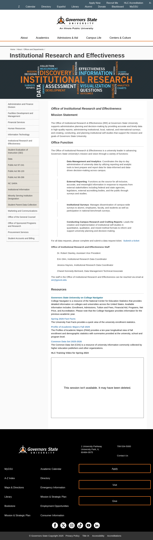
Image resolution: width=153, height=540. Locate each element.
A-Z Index (9, 478)
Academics (42, 37)
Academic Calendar (50, 469)
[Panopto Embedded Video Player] (97, 388)
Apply (115, 469)
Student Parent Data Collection (22, 205)
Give (114, 501)
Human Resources (16, 128)
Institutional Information (19, 189)
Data (10, 159)
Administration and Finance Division (20, 105)
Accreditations (114, 535)
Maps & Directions (14, 487)
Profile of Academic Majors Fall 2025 (70, 327)
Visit (115, 485)
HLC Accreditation (133, 3)
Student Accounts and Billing (21, 238)
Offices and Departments (34, 49)
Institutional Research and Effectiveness (20, 142)
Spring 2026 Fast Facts (63, 318)
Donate (102, 6)
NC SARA (12, 183)
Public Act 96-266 (16, 177)
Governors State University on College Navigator (77, 297)
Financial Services (16, 122)
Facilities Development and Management (20, 114)
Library (75, 6)
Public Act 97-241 (16, 165)
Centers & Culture (120, 37)
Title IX (85, 535)
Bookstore (9, 506)
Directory (46, 6)
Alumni (88, 6)
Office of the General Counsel (21, 217)
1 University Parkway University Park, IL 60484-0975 (91, 449)
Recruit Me (112, 3)
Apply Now (94, 3)
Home (12, 49)
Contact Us (122, 455)
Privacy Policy (72, 535)
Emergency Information (52, 487)
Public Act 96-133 (16, 171)
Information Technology (19, 134)
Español (61, 6)
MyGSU (134, 6)
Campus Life (93, 37)
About (24, 37)
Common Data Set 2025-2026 (66, 341)
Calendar (30, 6)
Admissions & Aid (67, 37)
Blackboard (118, 6)
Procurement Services (18, 232)
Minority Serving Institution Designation (20, 197)
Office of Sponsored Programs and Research (22, 224)
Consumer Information (52, 515)
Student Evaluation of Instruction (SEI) (18, 151)
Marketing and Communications (22, 211)
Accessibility (98, 535)
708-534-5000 (124, 446)
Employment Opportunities (54, 506)
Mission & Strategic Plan (17, 515)
